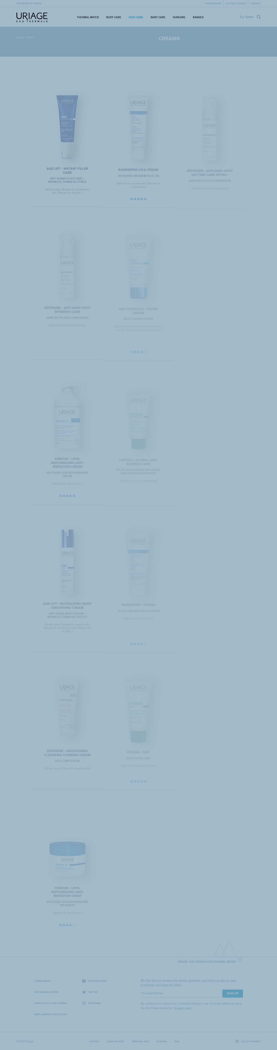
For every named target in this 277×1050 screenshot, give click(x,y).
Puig (176, 1041)
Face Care (136, 17)
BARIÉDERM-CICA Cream (138, 171)
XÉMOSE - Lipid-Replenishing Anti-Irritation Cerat (67, 893)
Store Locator (237, 3)
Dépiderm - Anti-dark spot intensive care (67, 311)
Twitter (89, 992)
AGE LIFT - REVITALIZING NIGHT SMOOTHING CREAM (67, 607)
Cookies (161, 1041)
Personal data (140, 1041)
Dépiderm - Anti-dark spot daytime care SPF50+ (210, 174)
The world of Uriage (28, 3)
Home (19, 37)
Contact (256, 3)
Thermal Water (88, 17)
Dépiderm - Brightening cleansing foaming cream (67, 755)
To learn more (182, 1008)
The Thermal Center (46, 992)
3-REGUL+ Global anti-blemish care (138, 464)
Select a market (248, 1041)
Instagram (91, 1003)
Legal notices (115, 1041)
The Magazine (213, 3)
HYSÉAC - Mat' (138, 754)
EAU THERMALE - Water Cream (138, 313)
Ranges (198, 17)
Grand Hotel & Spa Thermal (50, 1003)
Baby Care (158, 17)
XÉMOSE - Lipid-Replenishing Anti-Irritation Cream (67, 464)
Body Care (113, 17)
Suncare (179, 17)
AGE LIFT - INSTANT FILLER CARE (67, 172)
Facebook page (94, 981)
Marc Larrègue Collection (50, 1014)
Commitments (42, 981)
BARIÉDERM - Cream (138, 607)
